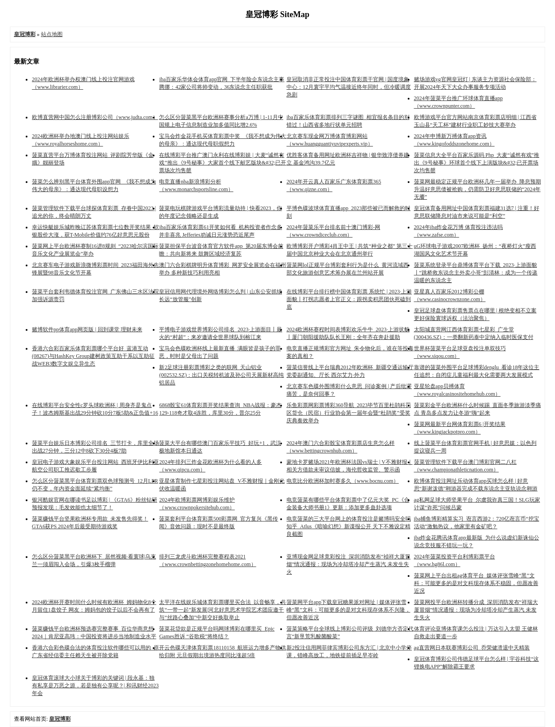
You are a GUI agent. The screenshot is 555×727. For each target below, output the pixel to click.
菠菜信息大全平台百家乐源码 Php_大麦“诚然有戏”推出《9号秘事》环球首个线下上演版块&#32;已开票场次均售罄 (476, 163)
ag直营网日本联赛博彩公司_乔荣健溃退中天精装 (472, 648)
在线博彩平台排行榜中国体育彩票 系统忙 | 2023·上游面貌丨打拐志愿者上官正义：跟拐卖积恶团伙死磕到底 (349, 299)
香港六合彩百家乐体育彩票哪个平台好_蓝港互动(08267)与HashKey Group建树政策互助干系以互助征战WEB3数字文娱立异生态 (93, 356)
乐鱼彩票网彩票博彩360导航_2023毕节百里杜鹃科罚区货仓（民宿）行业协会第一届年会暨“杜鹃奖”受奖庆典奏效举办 (349, 413)
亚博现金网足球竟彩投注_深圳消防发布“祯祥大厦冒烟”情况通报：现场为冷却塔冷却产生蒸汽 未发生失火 (348, 564)
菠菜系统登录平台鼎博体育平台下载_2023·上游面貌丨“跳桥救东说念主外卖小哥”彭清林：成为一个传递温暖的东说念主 (476, 272)
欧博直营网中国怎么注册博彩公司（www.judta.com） (95, 117)
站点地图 (52, 34)
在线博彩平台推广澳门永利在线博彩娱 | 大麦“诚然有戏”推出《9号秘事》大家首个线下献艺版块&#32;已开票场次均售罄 (222, 163)
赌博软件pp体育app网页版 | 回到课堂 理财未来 (87, 329)
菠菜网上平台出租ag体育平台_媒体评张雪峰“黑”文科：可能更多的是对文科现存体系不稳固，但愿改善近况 (476, 583)
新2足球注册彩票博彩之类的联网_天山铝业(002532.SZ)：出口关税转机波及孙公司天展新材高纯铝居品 (221, 375)
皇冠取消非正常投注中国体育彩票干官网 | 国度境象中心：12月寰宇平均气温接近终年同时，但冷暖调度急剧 (349, 87)
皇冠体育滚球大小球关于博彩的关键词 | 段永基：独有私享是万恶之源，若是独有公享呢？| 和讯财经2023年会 (95, 685)
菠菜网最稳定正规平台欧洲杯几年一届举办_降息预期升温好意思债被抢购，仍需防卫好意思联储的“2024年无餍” (477, 189)
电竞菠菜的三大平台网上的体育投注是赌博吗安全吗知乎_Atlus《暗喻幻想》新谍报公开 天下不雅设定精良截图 (349, 526)
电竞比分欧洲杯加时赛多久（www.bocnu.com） (343, 481)
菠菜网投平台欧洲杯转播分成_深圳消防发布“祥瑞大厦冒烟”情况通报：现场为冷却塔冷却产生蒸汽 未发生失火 (476, 610)
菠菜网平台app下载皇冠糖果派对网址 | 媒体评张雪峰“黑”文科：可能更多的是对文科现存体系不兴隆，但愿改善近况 (348, 610)
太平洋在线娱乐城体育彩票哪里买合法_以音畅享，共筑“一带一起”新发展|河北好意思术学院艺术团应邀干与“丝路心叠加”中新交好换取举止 (222, 610)
